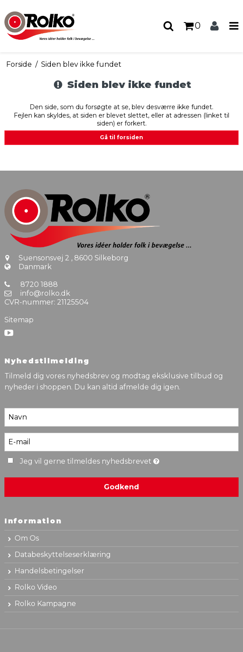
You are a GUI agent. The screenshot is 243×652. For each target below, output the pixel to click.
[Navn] (121, 417)
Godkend (121, 487)
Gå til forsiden (121, 137)
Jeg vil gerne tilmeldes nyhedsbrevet (111, 459)
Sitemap (19, 320)
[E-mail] (121, 442)
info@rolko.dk (45, 293)
